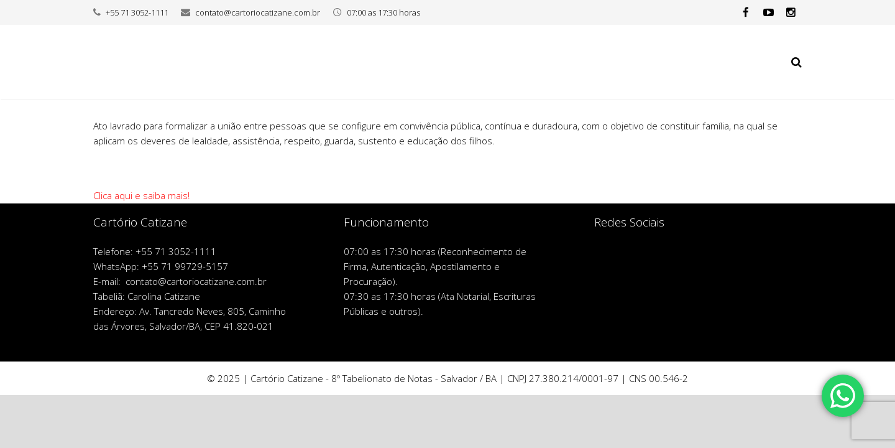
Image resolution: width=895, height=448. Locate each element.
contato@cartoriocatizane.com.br (257, 12)
